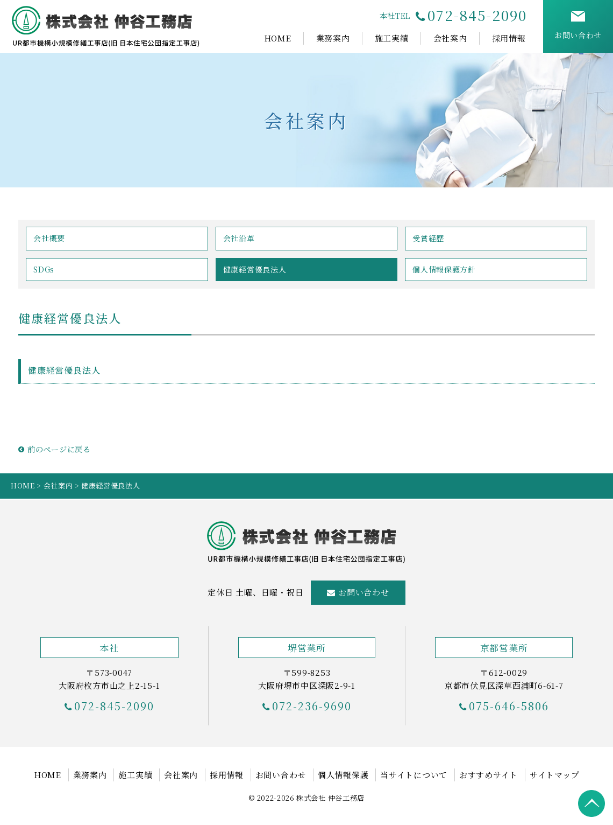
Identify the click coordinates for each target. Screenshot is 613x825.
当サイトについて (413, 774)
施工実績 (392, 38)
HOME (277, 38)
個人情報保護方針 (444, 269)
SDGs (43, 269)
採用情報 (509, 38)
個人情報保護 (343, 774)
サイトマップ (555, 774)
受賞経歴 (428, 238)
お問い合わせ (363, 592)
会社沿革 (239, 238)
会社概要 (49, 238)
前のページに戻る (54, 449)
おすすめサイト (488, 774)
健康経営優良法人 (255, 269)
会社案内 (450, 38)
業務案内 (333, 38)
